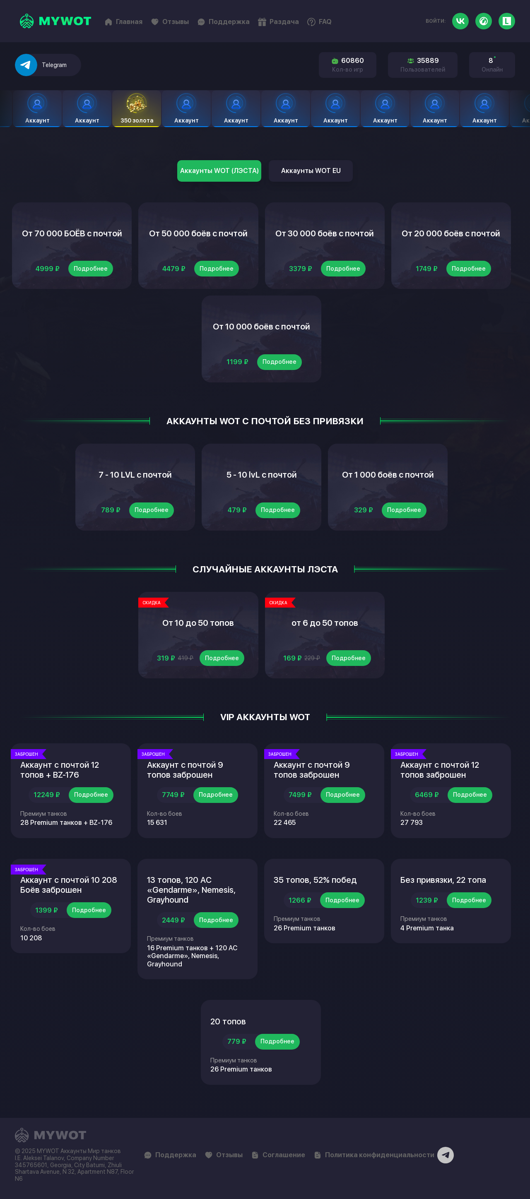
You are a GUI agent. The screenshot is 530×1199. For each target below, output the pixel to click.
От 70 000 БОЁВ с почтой (72, 233)
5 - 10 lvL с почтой (261, 475)
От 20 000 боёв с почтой (451, 233)
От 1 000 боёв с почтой (388, 475)
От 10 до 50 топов (198, 623)
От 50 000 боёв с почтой (198, 233)
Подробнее (91, 268)
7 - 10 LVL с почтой (135, 475)
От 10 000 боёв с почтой (261, 327)
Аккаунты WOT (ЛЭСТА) (219, 171)
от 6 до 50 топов (325, 623)
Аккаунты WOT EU (311, 171)
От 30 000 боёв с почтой (324, 233)
